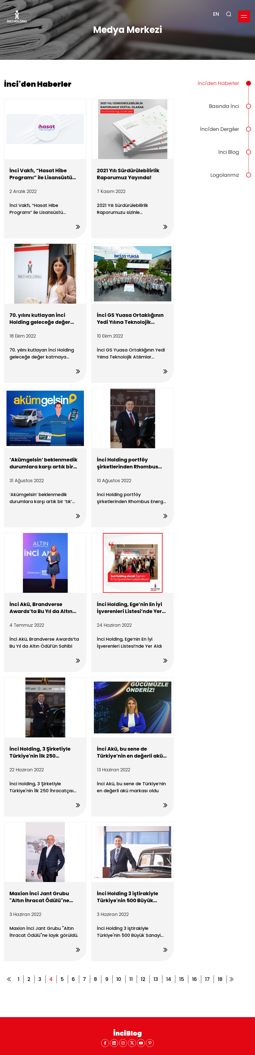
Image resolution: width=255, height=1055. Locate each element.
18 (220, 979)
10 (118, 979)
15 (181, 979)
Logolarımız (224, 175)
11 (131, 979)
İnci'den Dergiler (219, 129)
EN (216, 13)
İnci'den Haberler (218, 83)
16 (194, 979)
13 (155, 979)
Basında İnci (224, 106)
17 (207, 979)
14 (168, 979)
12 (143, 979)
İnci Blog (228, 152)
